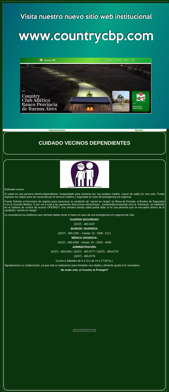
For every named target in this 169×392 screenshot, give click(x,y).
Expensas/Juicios (57, 130)
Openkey (139, 130)
